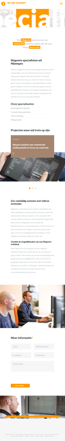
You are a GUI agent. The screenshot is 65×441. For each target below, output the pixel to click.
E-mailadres (17, 355)
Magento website (39, 436)
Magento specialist (28, 434)
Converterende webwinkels (20, 112)
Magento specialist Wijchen (17, 436)
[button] (29, 188)
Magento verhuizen (29, 436)
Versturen (19, 386)
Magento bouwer (9, 434)
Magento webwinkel (49, 436)
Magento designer (19, 434)
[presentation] (24, 377)
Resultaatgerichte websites (20, 108)
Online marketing (17, 116)
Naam (15, 346)
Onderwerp (40, 355)
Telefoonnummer (42, 346)
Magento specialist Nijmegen (51, 434)
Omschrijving (18, 364)
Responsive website (39, 434)
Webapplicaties (16, 120)
